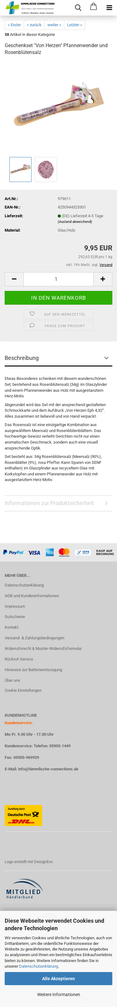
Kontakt (11, 627)
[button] (14, 279)
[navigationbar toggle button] (109, 8)
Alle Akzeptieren (58, 978)
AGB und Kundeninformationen (32, 595)
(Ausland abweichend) (75, 222)
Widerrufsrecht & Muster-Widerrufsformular (43, 648)
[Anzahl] (58, 279)
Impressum (15, 606)
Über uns (12, 680)
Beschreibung (22, 358)
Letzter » (74, 24)
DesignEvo (43, 861)
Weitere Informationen (58, 994)
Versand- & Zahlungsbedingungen (34, 638)
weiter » (54, 24)
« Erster (14, 24)
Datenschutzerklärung (38, 966)
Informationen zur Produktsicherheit (49, 503)
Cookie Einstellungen (23, 690)
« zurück (34, 24)
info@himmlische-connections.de (48, 769)
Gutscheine (15, 616)
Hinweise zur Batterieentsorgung (33, 669)
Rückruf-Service (19, 659)
